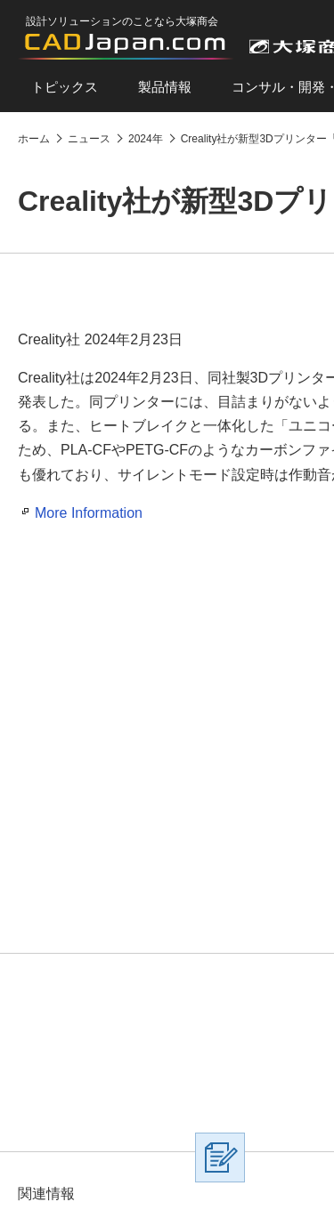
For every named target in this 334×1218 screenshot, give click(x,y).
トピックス (64, 86)
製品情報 (164, 86)
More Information (89, 512)
